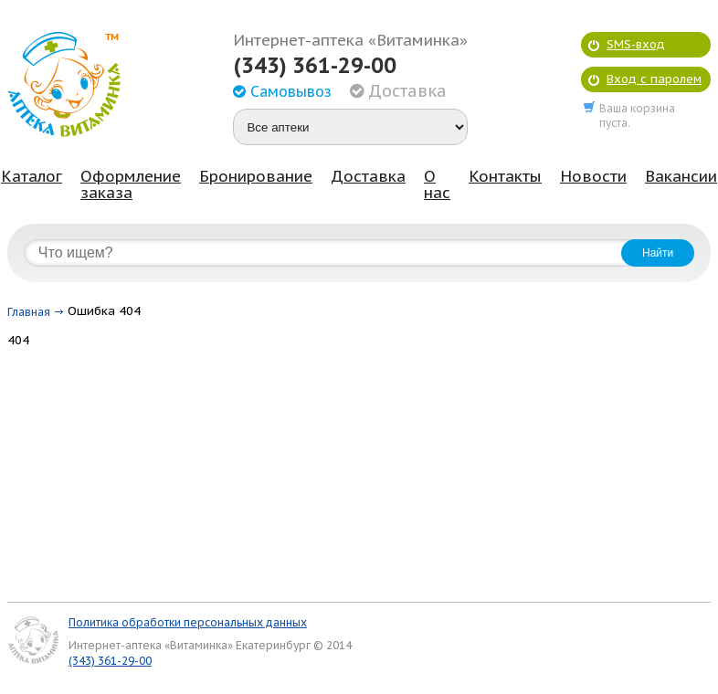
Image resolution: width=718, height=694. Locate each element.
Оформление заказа (130, 184)
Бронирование (255, 176)
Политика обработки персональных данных (188, 622)
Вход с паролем (654, 79)
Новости (593, 176)
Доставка (368, 176)
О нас (437, 184)
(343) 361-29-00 (314, 66)
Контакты (505, 176)
